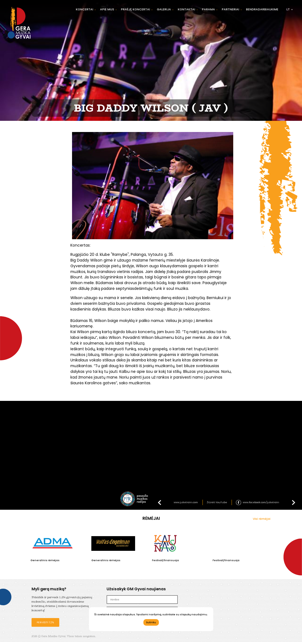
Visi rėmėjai (261, 519)
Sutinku (151, 622)
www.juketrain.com (186, 502)
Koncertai (84, 9)
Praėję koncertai (135, 9)
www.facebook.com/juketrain (261, 502)
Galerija (164, 9)
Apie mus (107, 9)
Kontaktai (186, 9)
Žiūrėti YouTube (217, 502)
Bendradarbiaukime (262, 9)
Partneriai (230, 9)
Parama (208, 9)
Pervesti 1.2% (45, 622)
